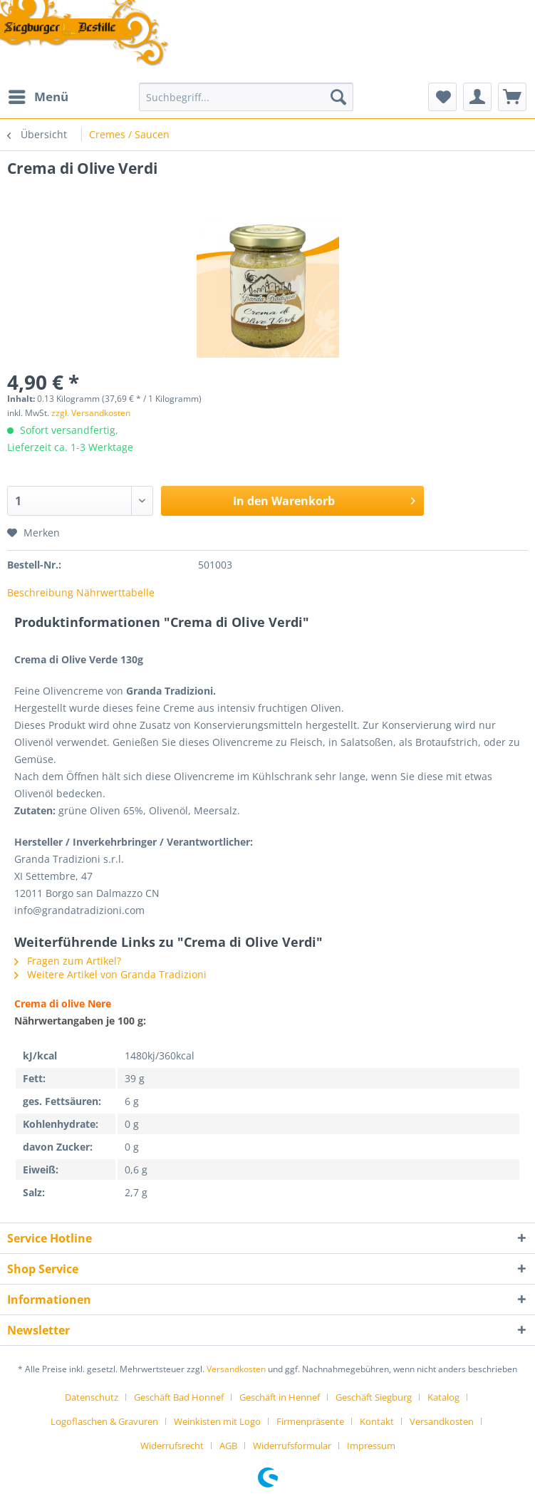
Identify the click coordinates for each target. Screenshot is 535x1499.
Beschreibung (40, 592)
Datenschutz (91, 1397)
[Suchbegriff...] (246, 97)
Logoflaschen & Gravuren (104, 1421)
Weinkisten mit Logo (217, 1421)
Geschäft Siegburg (374, 1397)
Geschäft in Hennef (279, 1397)
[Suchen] (338, 97)
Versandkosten (236, 1369)
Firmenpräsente (310, 1421)
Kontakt (377, 1421)
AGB (228, 1445)
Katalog (443, 1397)
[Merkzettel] (442, 97)
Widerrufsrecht (172, 1445)
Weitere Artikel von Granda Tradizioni (110, 974)
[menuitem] (38, 97)
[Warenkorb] (512, 97)
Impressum (371, 1445)
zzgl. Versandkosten (90, 413)
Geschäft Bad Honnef (179, 1397)
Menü (38, 95)
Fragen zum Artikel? (67, 961)
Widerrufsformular (292, 1445)
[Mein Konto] (477, 97)
